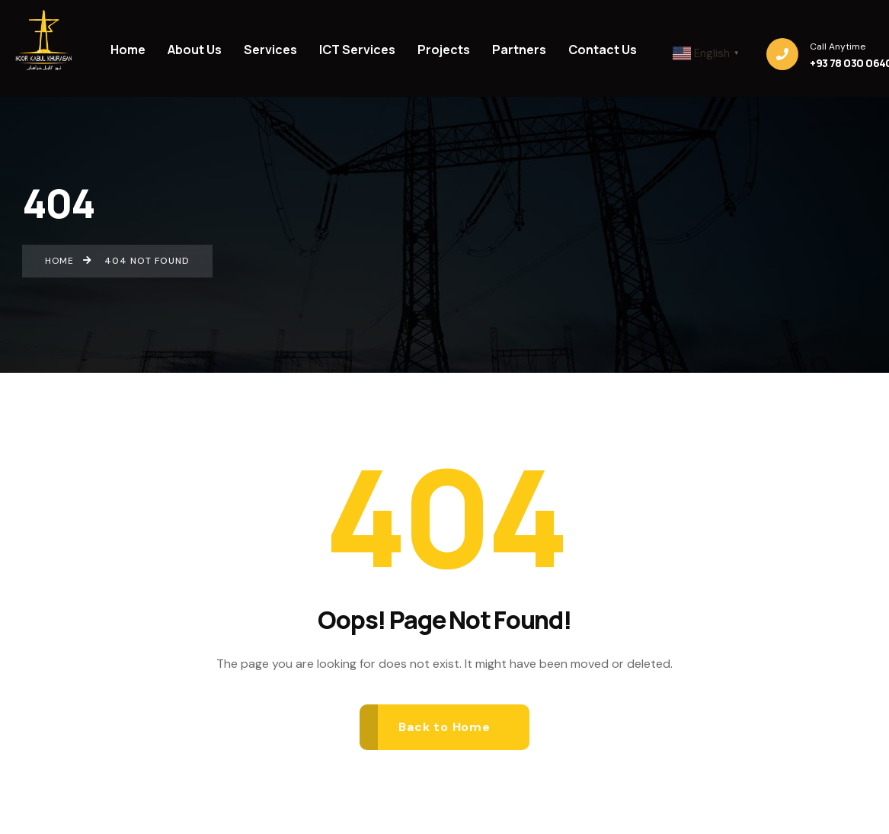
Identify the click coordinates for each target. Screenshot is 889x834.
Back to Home (444, 727)
